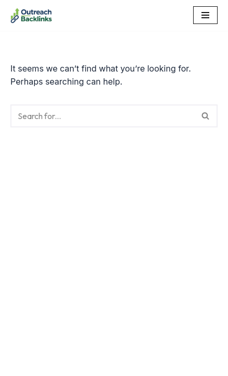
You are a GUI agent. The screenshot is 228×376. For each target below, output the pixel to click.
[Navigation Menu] (205, 15)
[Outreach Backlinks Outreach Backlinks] (31, 15)
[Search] (102, 115)
